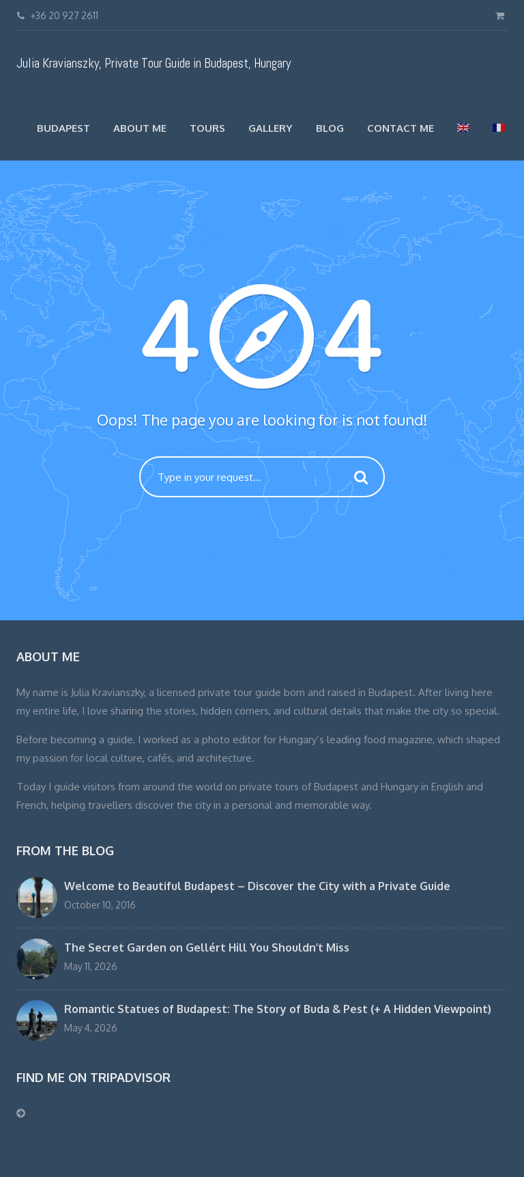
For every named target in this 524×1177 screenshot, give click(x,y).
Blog (330, 128)
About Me (139, 128)
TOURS (207, 128)
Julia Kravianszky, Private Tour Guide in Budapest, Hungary (153, 63)
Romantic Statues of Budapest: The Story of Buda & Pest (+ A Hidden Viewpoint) (277, 1009)
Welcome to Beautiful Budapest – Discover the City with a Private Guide (257, 886)
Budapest (63, 128)
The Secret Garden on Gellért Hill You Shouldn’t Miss (206, 947)
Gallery (270, 128)
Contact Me (400, 128)
